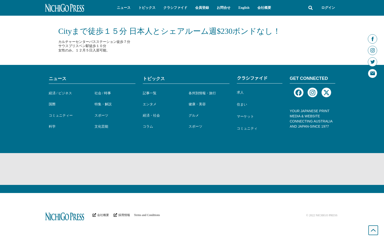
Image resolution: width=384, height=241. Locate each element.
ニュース (57, 78)
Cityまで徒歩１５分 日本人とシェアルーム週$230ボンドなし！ (169, 31)
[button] (123, 8)
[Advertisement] (192, 169)
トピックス (154, 78)
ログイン (328, 8)
